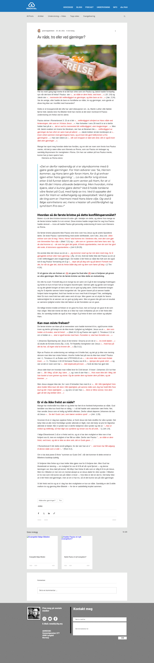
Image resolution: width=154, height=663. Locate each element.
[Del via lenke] (54, 513)
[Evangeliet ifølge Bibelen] (42, 544)
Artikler (41, 16)
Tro (60, 500)
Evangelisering (89, 16)
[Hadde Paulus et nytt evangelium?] (77, 544)
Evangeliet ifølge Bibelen (37, 557)
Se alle (125, 532)
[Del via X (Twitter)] (44, 513)
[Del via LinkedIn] (49, 513)
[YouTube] (50, 619)
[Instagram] (44, 619)
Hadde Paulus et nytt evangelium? (75, 557)
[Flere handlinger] (115, 30)
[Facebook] (55, 619)
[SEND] (122, 638)
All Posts (30, 16)
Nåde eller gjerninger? (47, 500)
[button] (125, 16)
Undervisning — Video (57, 16)
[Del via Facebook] (38, 513)
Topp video (74, 16)
